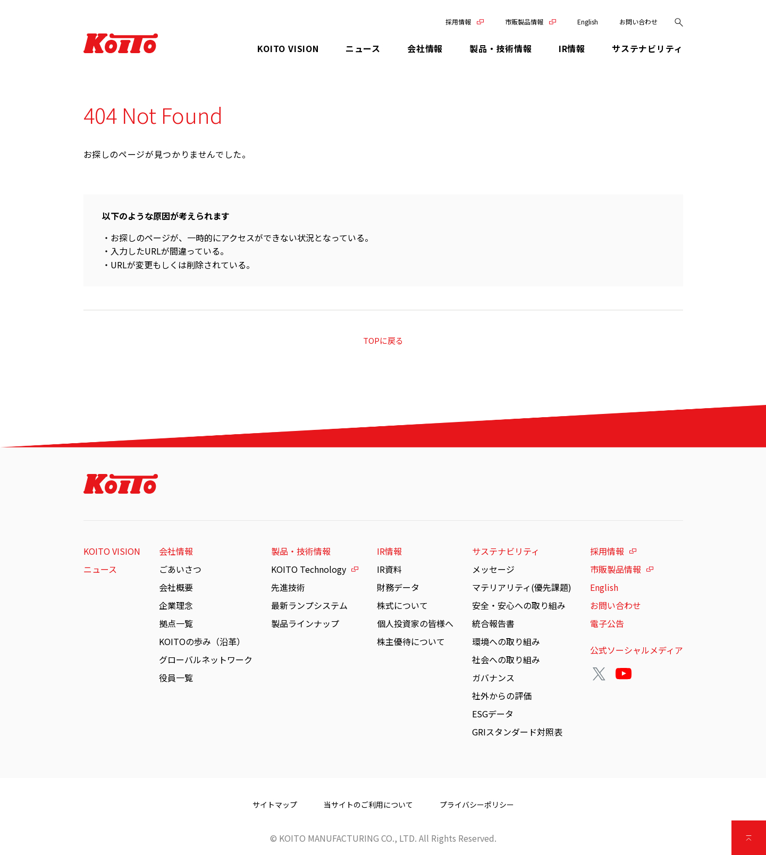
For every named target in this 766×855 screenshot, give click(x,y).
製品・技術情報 (301, 551)
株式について (402, 605)
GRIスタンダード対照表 (517, 731)
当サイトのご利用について (368, 804)
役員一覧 (176, 677)
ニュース (363, 48)
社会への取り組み (506, 659)
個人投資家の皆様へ (415, 623)
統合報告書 (493, 623)
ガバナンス (493, 677)
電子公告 (607, 623)
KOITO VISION (288, 48)
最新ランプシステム (309, 605)
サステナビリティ (506, 551)
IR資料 (389, 569)
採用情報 (458, 21)
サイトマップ (274, 804)
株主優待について (411, 641)
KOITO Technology (308, 569)
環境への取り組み (506, 641)
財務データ (398, 587)
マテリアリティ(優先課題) (521, 587)
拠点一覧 (176, 623)
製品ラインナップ (305, 623)
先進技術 (288, 587)
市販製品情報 (524, 21)
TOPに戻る (383, 340)
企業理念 (176, 605)
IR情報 (389, 551)
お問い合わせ (638, 21)
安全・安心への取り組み (519, 605)
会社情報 (176, 551)
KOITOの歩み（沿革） (202, 641)
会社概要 (176, 587)
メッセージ (493, 569)
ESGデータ (493, 713)
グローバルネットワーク (205, 659)
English (587, 21)
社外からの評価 (502, 695)
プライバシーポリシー (477, 804)
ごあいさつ (180, 569)
